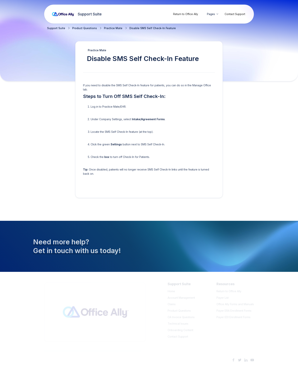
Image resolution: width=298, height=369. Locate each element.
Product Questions (84, 28)
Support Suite (56, 28)
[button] (213, 14)
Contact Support (235, 14)
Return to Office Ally (185, 14)
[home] (77, 14)
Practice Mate (113, 28)
